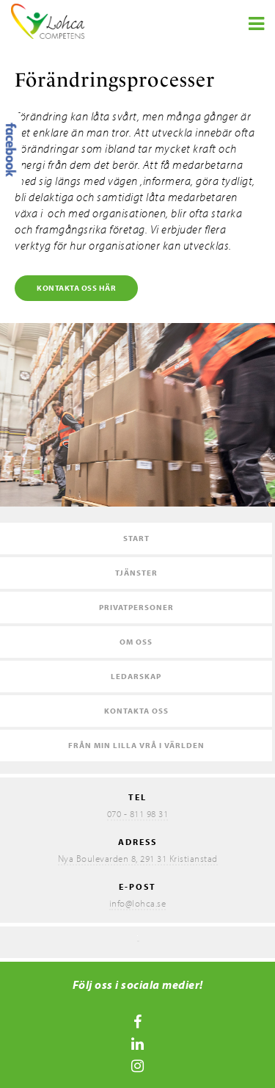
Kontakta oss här (76, 288)
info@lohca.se (137, 903)
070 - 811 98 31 (138, 813)
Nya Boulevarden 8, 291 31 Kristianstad (138, 858)
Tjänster (136, 572)
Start (136, 538)
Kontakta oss (136, 711)
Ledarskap (136, 676)
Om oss (136, 642)
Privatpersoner (136, 607)
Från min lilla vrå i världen (136, 745)
